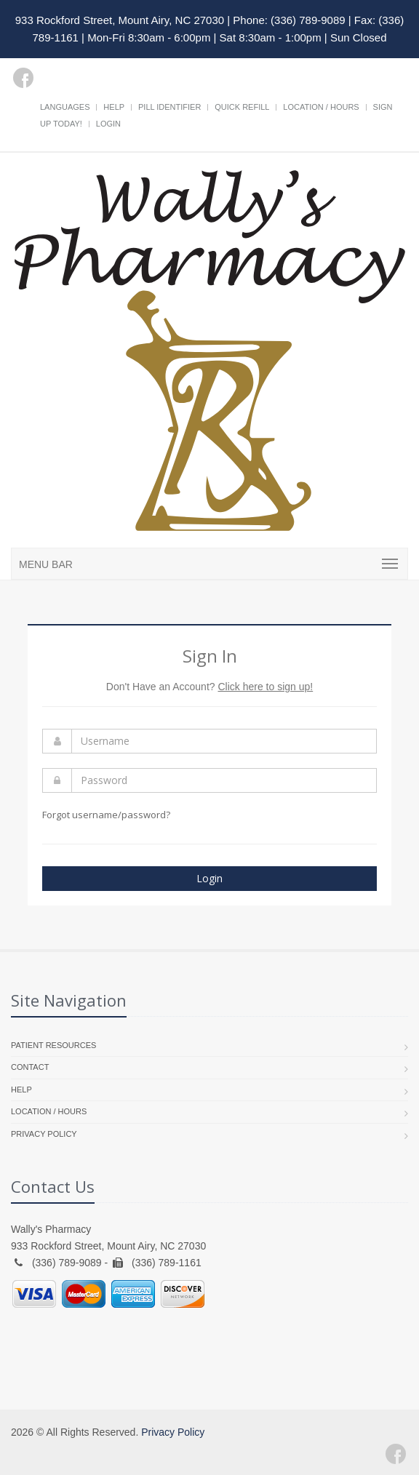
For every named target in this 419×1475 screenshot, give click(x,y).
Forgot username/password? (106, 814)
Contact (30, 1067)
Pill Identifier (169, 107)
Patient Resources (53, 1045)
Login (108, 123)
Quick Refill (242, 107)
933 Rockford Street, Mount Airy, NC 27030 (119, 20)
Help (113, 107)
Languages (64, 107)
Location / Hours (321, 107)
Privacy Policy (44, 1134)
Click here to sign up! (265, 686)
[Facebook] (23, 78)
